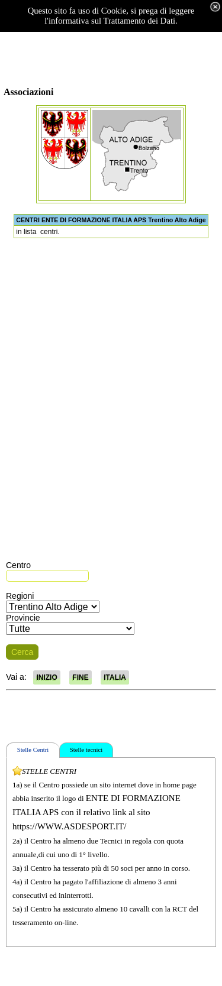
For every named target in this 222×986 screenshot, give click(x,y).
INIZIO (46, 677)
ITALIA (115, 677)
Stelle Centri (33, 750)
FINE (80, 677)
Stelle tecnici (86, 750)
